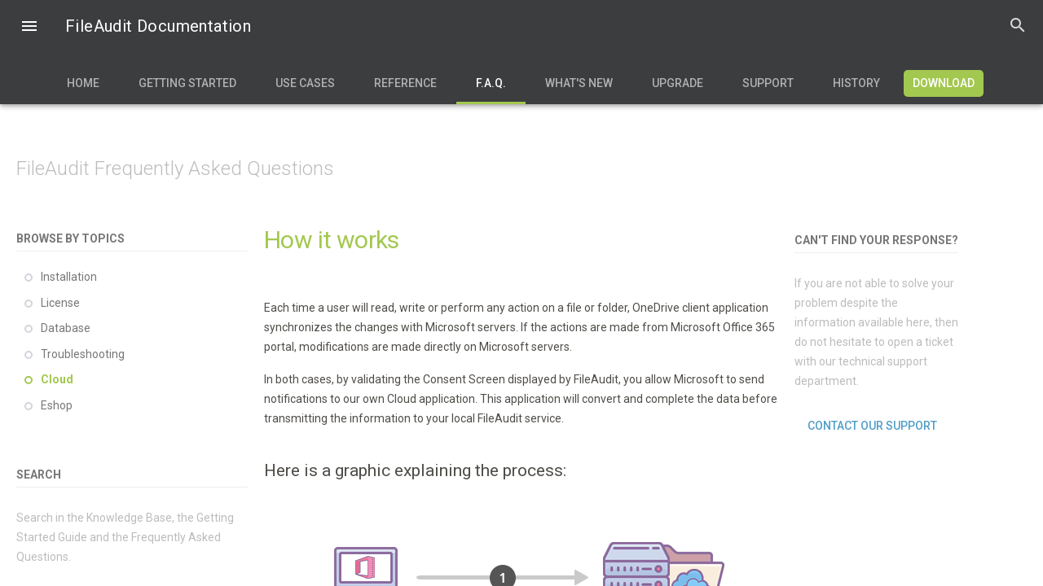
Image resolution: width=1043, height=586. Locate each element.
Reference (405, 83)
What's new (579, 83)
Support (768, 83)
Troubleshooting (83, 354)
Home (83, 83)
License (60, 302)
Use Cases (305, 83)
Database (65, 328)
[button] (29, 27)
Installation (69, 276)
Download (944, 83)
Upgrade (677, 83)
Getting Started (187, 83)
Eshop (57, 405)
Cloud (57, 379)
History (856, 83)
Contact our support (872, 425)
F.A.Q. (491, 83)
